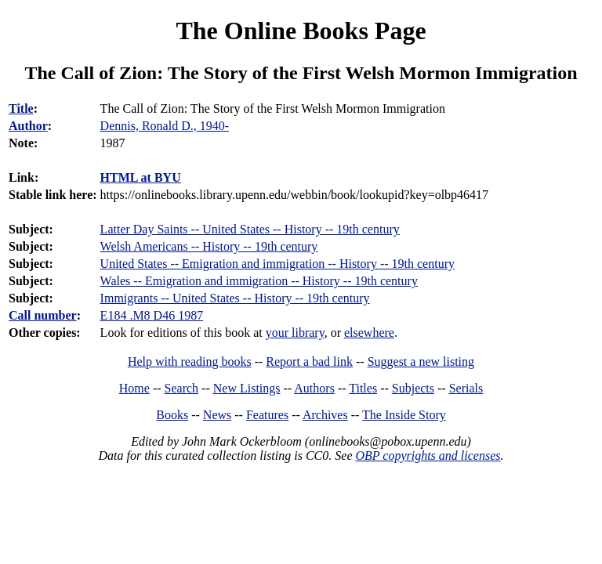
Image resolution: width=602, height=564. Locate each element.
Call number (43, 315)
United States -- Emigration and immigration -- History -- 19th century (277, 263)
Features (267, 414)
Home (134, 388)
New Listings (247, 388)
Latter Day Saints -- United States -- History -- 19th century (250, 229)
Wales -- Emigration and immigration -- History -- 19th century (259, 280)
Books (172, 414)
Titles (363, 388)
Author (28, 125)
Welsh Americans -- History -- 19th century (209, 246)
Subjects (413, 388)
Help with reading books (190, 361)
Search (182, 388)
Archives (325, 414)
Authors (314, 388)
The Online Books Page (301, 30)
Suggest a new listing (421, 361)
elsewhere (369, 332)
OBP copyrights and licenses (427, 455)
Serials (466, 388)
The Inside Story (404, 414)
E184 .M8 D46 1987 (152, 315)
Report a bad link (309, 361)
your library (295, 332)
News (217, 414)
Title (21, 108)
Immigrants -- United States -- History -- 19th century (235, 298)
